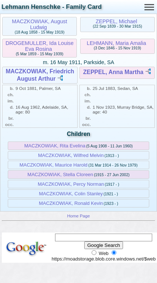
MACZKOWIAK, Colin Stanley (71, 193)
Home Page (78, 215)
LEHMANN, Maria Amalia (116, 43)
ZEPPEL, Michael (116, 21)
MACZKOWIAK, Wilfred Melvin (71, 155)
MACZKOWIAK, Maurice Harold (54, 165)
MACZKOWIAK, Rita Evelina (54, 146)
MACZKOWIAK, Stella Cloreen (60, 174)
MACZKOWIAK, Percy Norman (71, 184)
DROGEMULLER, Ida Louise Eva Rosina (40, 46)
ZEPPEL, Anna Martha (113, 72)
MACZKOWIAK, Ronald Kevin (71, 203)
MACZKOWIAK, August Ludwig (39, 24)
